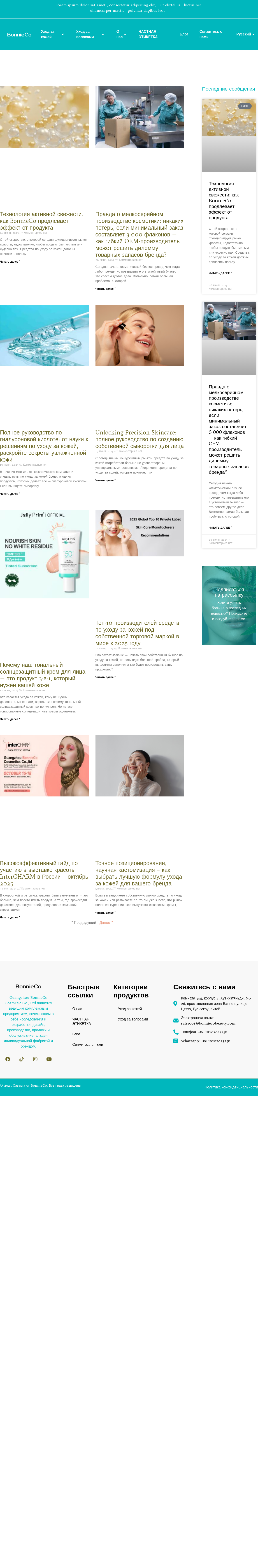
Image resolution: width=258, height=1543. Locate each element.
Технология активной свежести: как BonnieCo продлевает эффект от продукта (41, 220)
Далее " (106, 922)
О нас (121, 34)
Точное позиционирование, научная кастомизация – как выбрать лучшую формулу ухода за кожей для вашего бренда (138, 873)
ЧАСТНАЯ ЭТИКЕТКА (148, 34)
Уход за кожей (53, 34)
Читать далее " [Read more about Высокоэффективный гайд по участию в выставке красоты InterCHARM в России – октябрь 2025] (10, 917)
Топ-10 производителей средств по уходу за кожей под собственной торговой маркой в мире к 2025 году (137, 633)
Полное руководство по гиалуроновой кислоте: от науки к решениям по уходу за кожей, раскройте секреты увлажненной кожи (44, 446)
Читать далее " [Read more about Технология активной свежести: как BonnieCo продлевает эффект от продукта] (10, 261)
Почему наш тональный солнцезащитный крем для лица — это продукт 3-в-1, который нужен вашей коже (42, 675)
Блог (184, 34)
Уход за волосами (90, 34)
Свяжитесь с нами (211, 34)
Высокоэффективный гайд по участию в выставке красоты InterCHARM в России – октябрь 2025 (44, 873)
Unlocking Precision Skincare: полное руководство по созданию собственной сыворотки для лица (139, 439)
